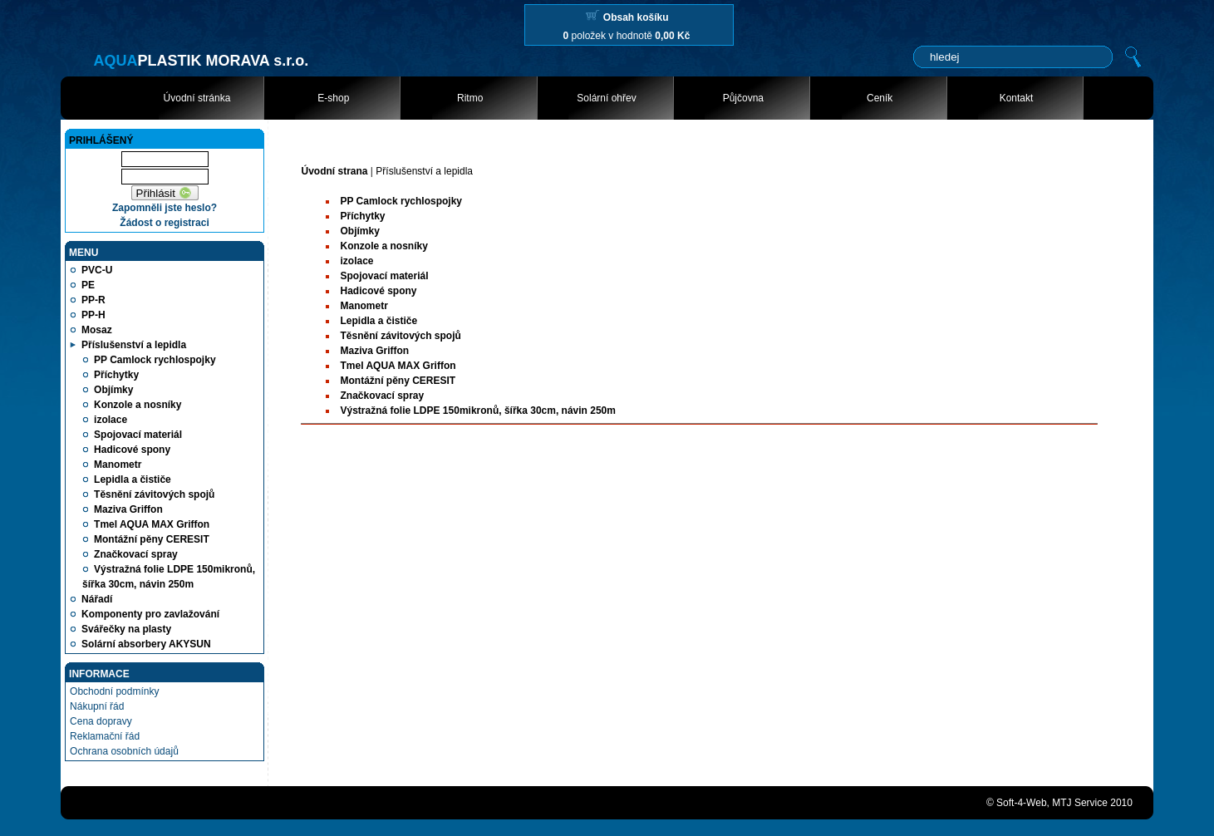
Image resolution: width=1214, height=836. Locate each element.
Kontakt (1017, 98)
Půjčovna (743, 98)
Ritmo (470, 98)
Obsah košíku (636, 17)
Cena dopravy (101, 721)
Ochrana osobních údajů (124, 751)
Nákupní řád (97, 706)
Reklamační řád (105, 736)
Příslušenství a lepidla (424, 171)
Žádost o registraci (164, 223)
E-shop (333, 98)
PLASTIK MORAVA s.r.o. (200, 60)
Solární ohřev (606, 98)
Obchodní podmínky (114, 691)
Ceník (879, 98)
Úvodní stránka (197, 98)
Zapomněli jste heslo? (164, 208)
